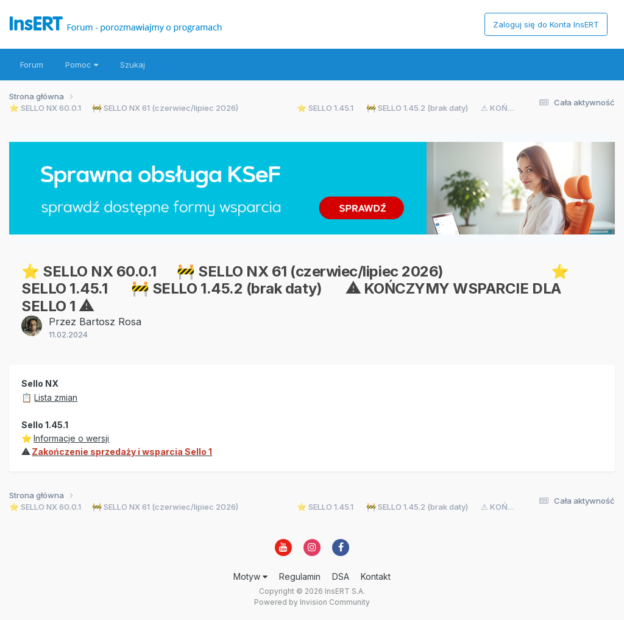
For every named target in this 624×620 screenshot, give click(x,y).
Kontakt (376, 576)
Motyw (250, 576)
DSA (340, 576)
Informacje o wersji (71, 438)
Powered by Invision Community (312, 602)
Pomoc (81, 64)
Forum (31, 64)
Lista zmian (55, 397)
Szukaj (132, 64)
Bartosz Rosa (110, 321)
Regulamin (300, 576)
